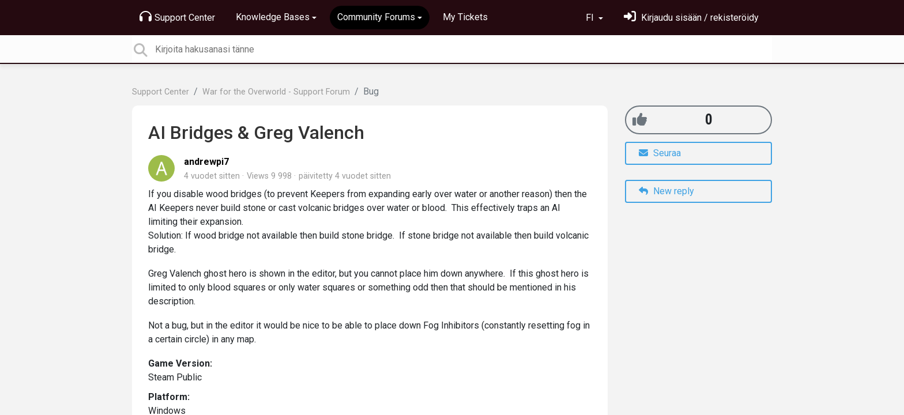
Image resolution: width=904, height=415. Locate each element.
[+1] (639, 119)
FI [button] (591, 17)
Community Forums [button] (376, 17)
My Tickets (465, 17)
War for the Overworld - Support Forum (276, 92)
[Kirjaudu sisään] (691, 17)
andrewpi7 (206, 161)
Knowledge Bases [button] (273, 17)
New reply (666, 191)
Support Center (177, 16)
